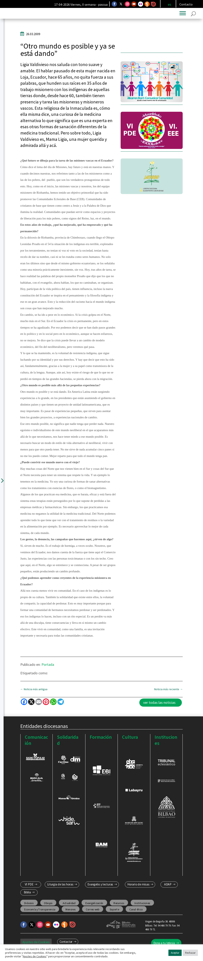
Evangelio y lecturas (100, 888)
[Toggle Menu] (182, 17)
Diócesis (29, 906)
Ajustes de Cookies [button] (34, 956)
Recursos (119, 906)
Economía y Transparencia (39, 913)
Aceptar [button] (175, 952)
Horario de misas (138, 888)
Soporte (114, 913)
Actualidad (69, 906)
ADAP (167, 888)
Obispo (48, 906)
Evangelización (94, 906)
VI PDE (29, 888)
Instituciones (142, 906)
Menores (70, 913)
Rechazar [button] (190, 952)
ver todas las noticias (159, 706)
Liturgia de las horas (60, 888)
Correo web (92, 913)
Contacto (186, 4)
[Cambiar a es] (169, 4)
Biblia (27, 896)
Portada (47, 668)
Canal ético (136, 913)
